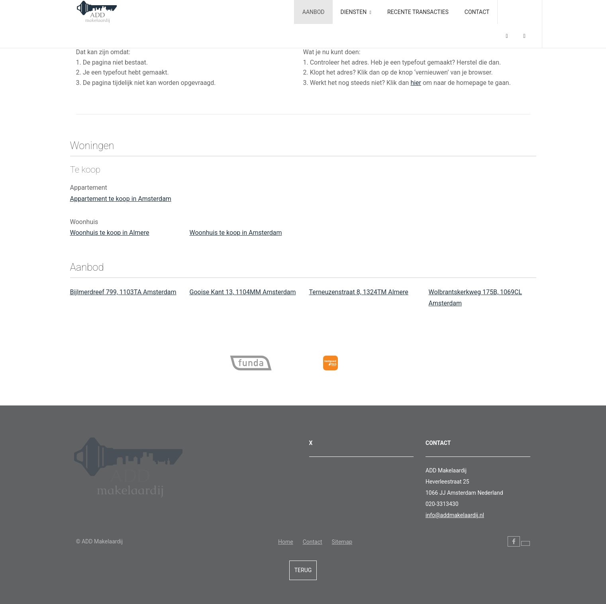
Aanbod (313, 12)
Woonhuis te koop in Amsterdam (236, 232)
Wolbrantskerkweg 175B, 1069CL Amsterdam (475, 297)
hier (415, 83)
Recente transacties (418, 12)
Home (285, 542)
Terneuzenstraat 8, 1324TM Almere (358, 292)
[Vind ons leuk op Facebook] (514, 541)
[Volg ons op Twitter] (525, 543)
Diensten (356, 12)
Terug (303, 570)
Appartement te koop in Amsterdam (120, 199)
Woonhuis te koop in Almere (109, 232)
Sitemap (342, 542)
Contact (477, 12)
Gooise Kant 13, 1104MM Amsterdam (243, 292)
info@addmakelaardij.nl (455, 515)
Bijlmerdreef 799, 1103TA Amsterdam (123, 292)
